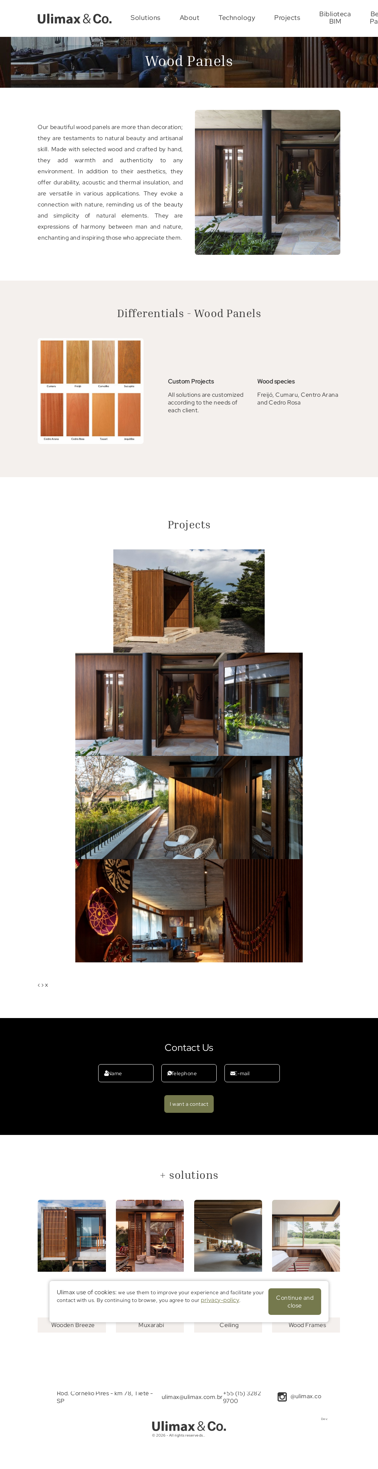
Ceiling (229, 1325)
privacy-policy (220, 1300)
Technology (237, 17)
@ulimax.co (306, 1396)
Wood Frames (307, 1325)
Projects (287, 17)
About (190, 17)
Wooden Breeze (73, 1325)
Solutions (146, 17)
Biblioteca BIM (335, 17)
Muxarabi (151, 1325)
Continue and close (294, 1301)
